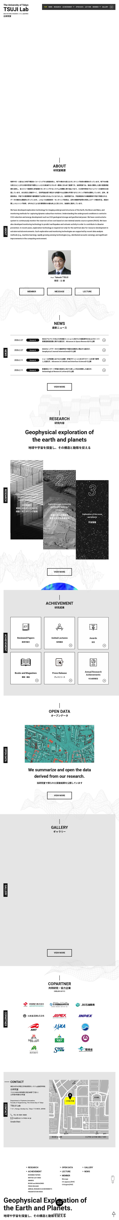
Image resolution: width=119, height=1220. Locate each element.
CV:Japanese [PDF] (68, 1182)
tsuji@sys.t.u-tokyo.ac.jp (22, 1118)
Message (65, 1179)
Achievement (35, 1171)
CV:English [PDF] (67, 1184)
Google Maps (15, 1121)
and (36, 1183)
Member (66, 1175)
